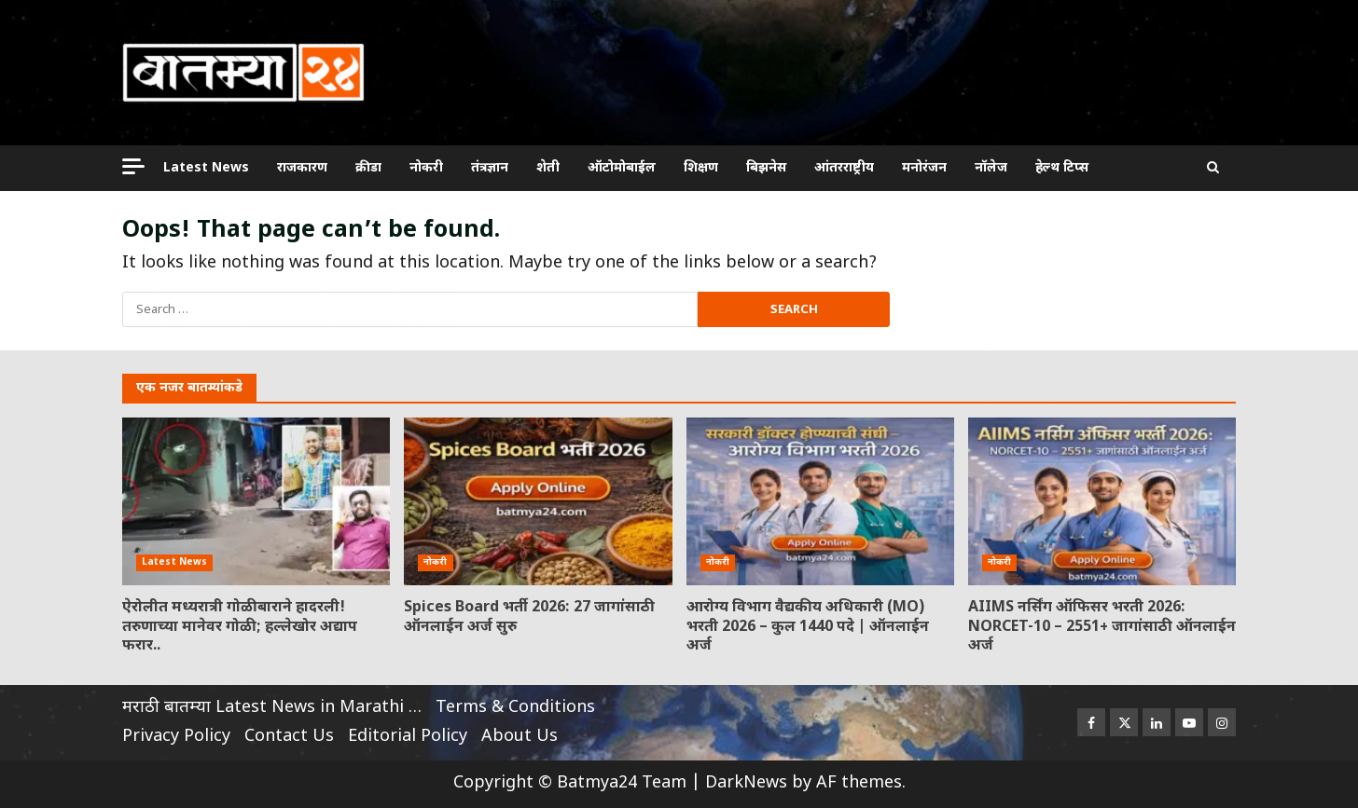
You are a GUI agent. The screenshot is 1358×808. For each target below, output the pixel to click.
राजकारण (302, 168)
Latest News (206, 168)
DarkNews (746, 783)
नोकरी (426, 168)
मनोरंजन (924, 168)
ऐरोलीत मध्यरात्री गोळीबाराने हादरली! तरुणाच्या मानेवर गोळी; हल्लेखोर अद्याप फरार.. (256, 501)
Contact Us (289, 736)
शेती (548, 168)
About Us (519, 736)
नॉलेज (991, 168)
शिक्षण (701, 168)
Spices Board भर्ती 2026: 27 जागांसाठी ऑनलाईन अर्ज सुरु (538, 501)
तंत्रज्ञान (489, 168)
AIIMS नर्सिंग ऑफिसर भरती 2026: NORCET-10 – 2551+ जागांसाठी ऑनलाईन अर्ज (1102, 501)
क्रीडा (368, 168)
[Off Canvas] (133, 166)
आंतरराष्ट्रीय (844, 168)
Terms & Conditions (515, 708)
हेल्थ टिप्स (1061, 168)
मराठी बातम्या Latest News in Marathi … (272, 708)
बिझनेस (766, 168)
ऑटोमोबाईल (622, 168)
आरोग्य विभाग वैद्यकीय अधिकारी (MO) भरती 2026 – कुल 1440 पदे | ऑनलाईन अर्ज (820, 501)
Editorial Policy (407, 736)
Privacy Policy (176, 736)
